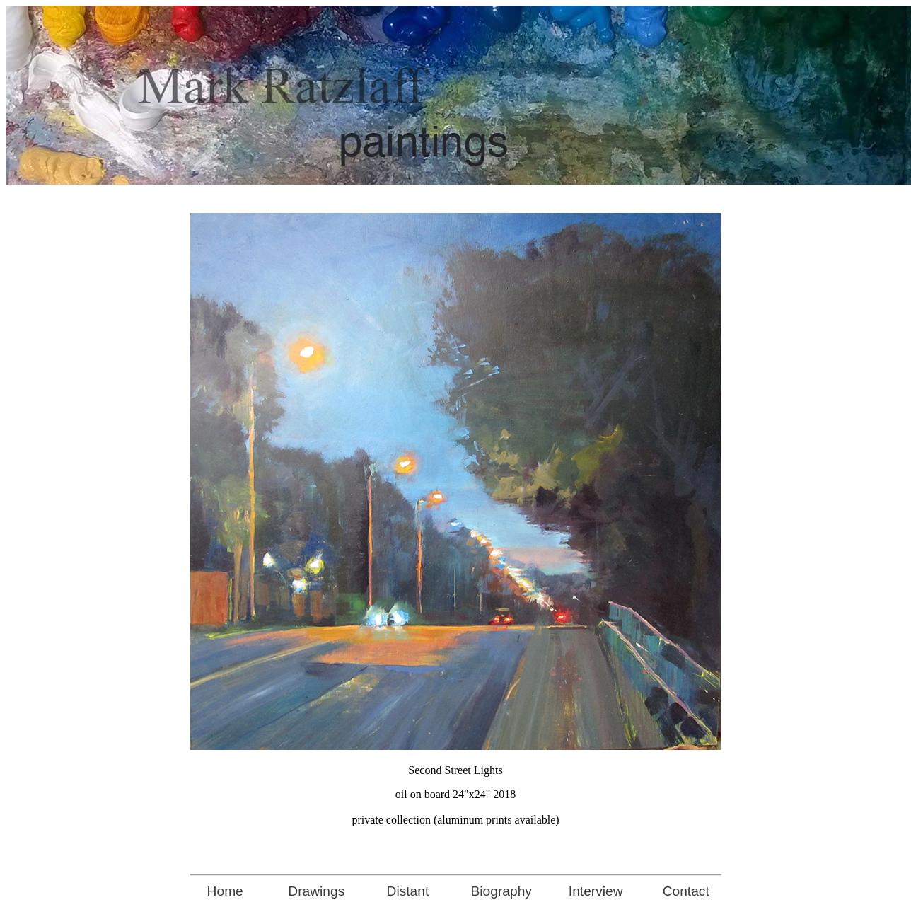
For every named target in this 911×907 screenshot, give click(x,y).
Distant (408, 891)
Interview (596, 891)
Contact (686, 891)
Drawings (316, 891)
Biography (501, 891)
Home (225, 891)
